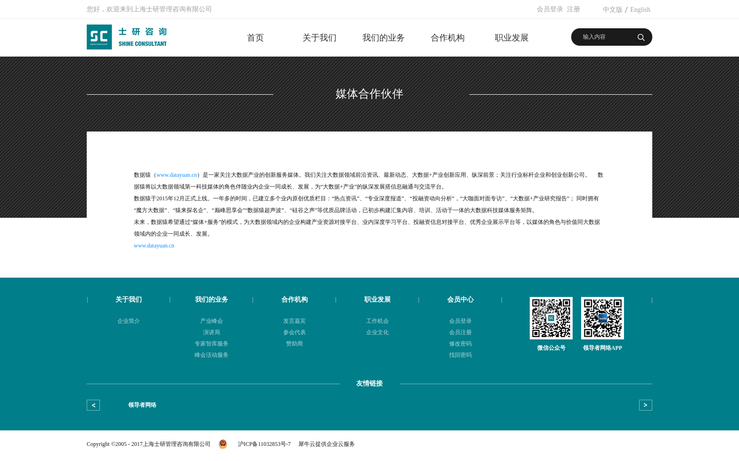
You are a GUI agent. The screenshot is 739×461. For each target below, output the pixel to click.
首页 (255, 37)
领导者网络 (142, 405)
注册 (573, 9)
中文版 (613, 9)
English (640, 9)
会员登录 (550, 9)
